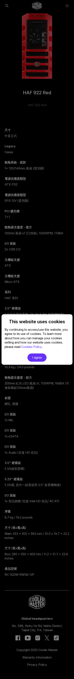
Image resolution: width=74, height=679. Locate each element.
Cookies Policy (31, 347)
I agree (37, 357)
